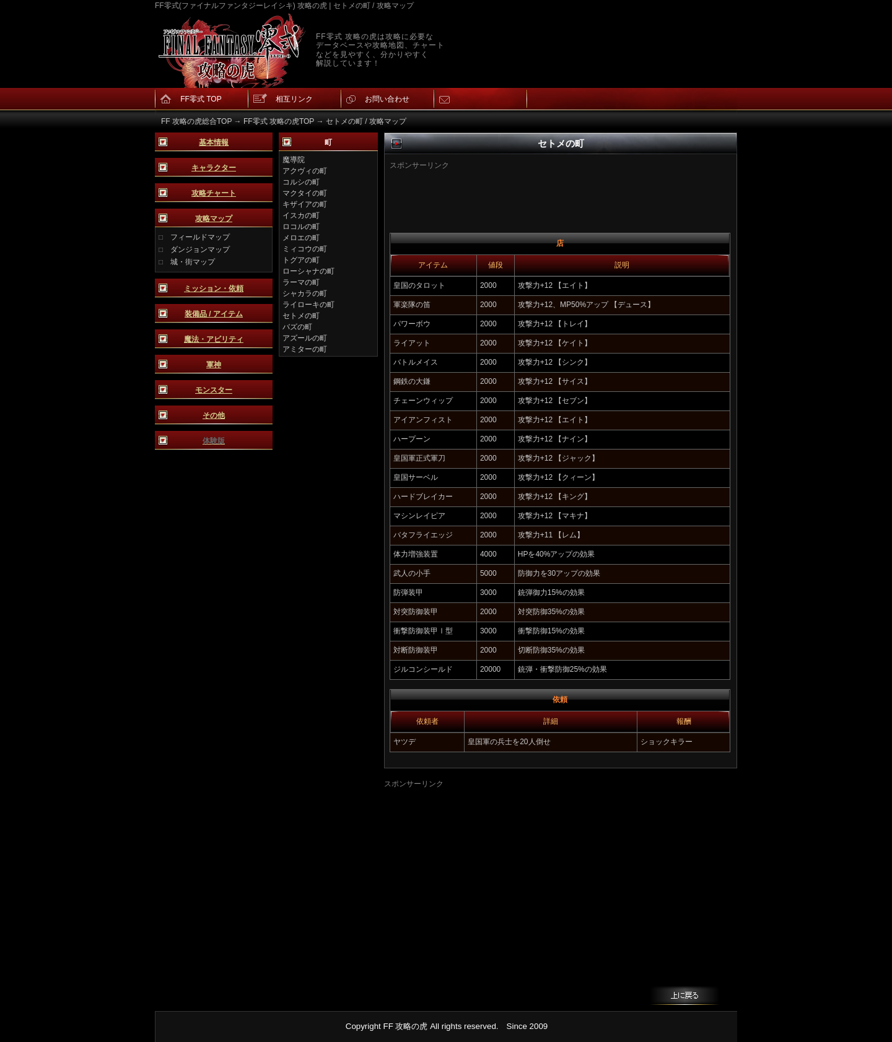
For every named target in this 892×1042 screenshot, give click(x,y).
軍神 (213, 364)
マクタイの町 (304, 193)
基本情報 (214, 142)
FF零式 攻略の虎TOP (278, 121)
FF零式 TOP (200, 99)
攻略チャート (213, 193)
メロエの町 (301, 237)
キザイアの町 (304, 204)
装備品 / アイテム (214, 314)
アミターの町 (304, 349)
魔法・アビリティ (213, 339)
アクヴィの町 (304, 171)
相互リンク (294, 99)
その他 (214, 415)
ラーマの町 (301, 282)
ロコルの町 (301, 226)
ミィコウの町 (304, 249)
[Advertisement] (541, 189)
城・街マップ (192, 262)
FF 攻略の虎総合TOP (196, 121)
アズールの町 (304, 338)
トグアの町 (301, 260)
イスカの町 (301, 215)
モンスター (213, 390)
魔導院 (293, 159)
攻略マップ (213, 218)
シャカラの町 (304, 293)
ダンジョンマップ (200, 249)
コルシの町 (301, 182)
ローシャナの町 (308, 271)
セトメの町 (301, 315)
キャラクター (213, 167)
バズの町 (297, 327)
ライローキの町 (308, 304)
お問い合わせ (387, 99)
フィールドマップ (200, 237)
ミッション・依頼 (213, 288)
